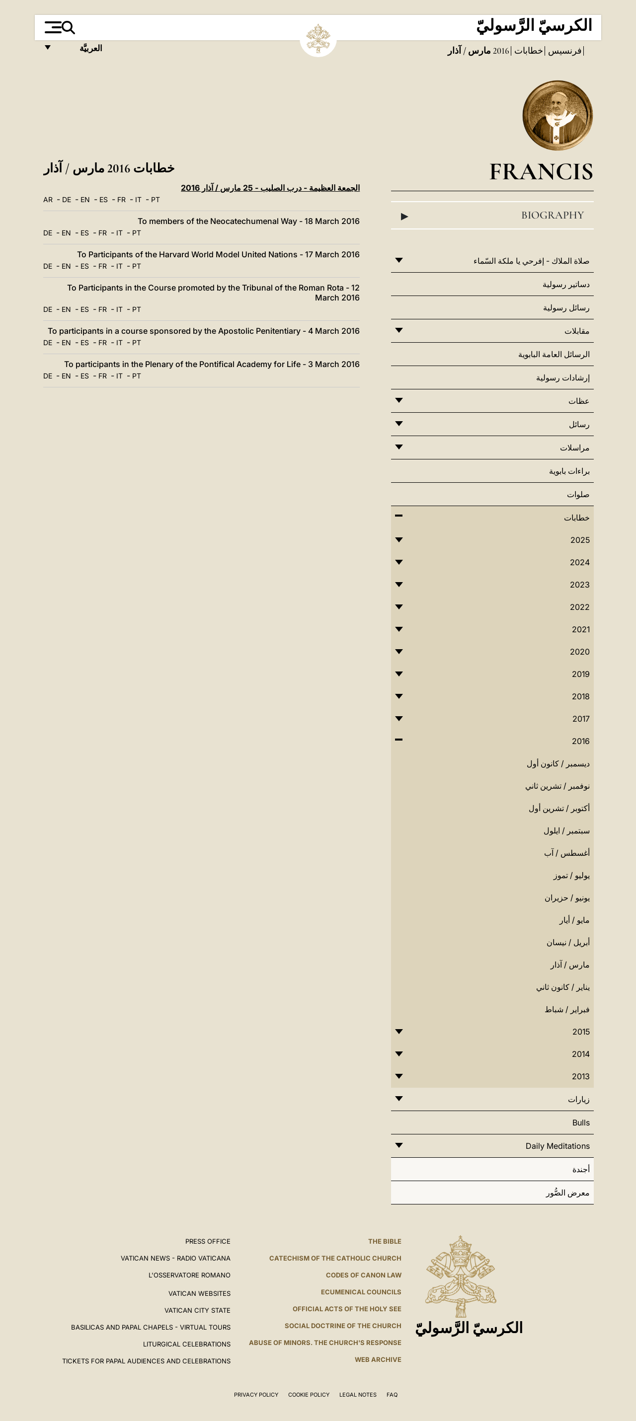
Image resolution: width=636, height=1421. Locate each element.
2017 (581, 719)
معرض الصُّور (568, 1192)
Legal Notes (358, 1394)
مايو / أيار (574, 920)
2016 (500, 50)
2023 (580, 585)
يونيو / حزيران (567, 897)
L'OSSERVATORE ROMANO (190, 1275)
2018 (581, 696)
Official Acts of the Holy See (347, 1309)
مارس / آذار (570, 965)
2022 (580, 607)
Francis (541, 171)
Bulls (581, 1122)
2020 (580, 652)
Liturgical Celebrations (187, 1344)
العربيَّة (80, 51)
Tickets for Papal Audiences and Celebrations (146, 1361)
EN (85, 199)
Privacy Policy (256, 1394)
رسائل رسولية (566, 307)
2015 (581, 1032)
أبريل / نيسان (568, 942)
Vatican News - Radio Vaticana (176, 1258)
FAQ (392, 1394)
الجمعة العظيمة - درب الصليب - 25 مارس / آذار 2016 (270, 188)
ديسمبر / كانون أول (558, 763)
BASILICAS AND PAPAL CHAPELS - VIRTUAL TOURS (151, 1327)
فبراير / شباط (567, 1009)
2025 (580, 540)
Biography (492, 215)
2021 (581, 629)
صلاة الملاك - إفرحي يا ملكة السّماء (532, 261)
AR (48, 199)
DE (66, 199)
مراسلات (575, 447)
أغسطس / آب (567, 853)
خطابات (527, 50)
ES (103, 199)
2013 (581, 1076)
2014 (581, 1054)
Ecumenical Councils (361, 1292)
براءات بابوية (569, 471)
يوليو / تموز (572, 875)
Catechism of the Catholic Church (335, 1258)
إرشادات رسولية (563, 377)
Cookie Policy (308, 1394)
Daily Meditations (558, 1146)
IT (138, 199)
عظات (579, 401)
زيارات (579, 1099)
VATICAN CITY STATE (197, 1310)
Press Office (208, 1241)
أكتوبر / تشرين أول (559, 808)
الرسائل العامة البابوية (554, 354)
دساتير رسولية (566, 284)
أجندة (581, 1169)
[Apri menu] (52, 27)
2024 (580, 562)
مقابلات (577, 331)
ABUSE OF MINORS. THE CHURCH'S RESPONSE (325, 1342)
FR (121, 199)
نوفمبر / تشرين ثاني (557, 786)
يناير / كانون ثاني (563, 987)
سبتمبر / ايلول (567, 830)
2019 (581, 674)
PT (155, 199)
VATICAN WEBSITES (199, 1293)
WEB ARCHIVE (378, 1359)
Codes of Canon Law (363, 1275)
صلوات (578, 494)
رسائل (579, 424)
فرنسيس (564, 50)
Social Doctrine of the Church (343, 1326)
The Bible (384, 1241)
